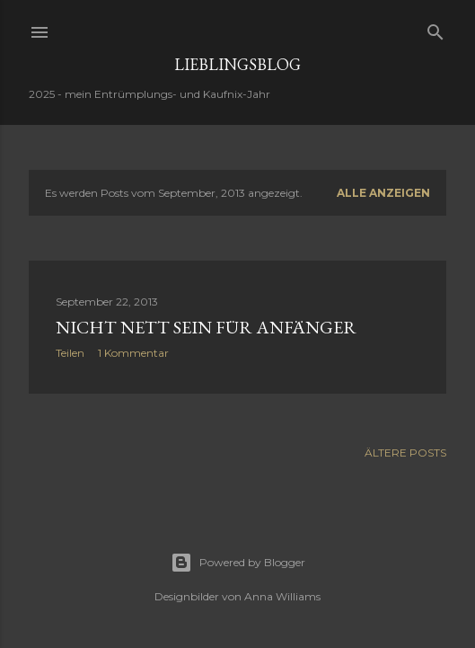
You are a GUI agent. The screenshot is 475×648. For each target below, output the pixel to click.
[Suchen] (435, 28)
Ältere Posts (405, 452)
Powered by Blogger (238, 562)
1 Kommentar (133, 353)
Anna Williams (282, 596)
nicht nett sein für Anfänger (206, 327)
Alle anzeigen (383, 193)
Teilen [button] (70, 353)
